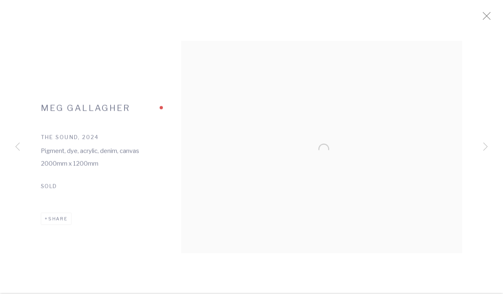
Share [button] (58, 222)
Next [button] (485, 147)
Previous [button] (17, 147)
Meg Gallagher (86, 112)
